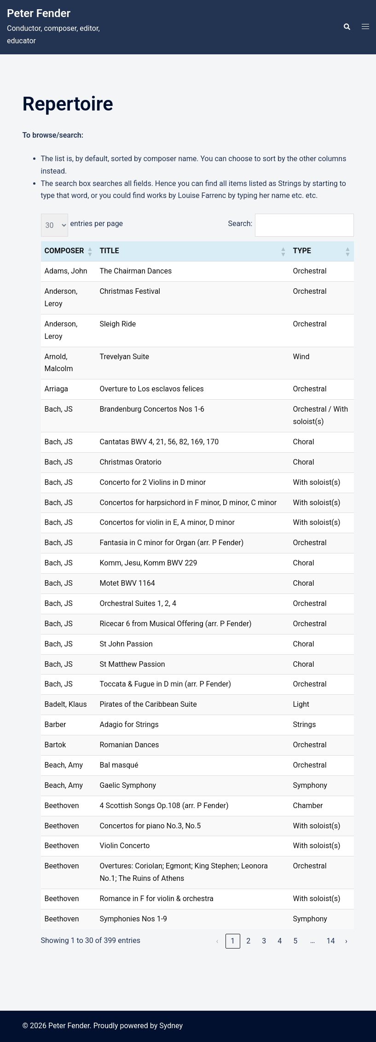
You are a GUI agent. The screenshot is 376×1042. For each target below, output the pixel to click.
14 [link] (330, 941)
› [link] (346, 941)
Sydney (171, 1025)
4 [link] (280, 941)
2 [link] (248, 941)
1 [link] (233, 941)
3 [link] (264, 941)
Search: (240, 223)
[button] (346, 27)
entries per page (96, 223)
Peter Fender (38, 13)
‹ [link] (217, 941)
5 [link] (295, 941)
